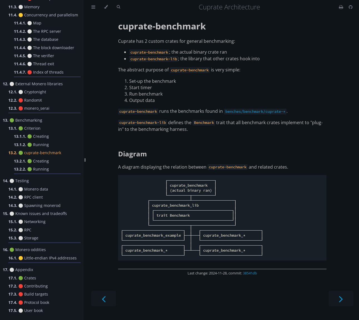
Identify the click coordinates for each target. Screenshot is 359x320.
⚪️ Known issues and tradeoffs (35, 213)
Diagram (132, 153)
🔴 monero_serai (28, 108)
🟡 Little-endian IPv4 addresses (42, 258)
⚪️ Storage (23, 238)
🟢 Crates (22, 278)
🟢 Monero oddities (24, 249)
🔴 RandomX (25, 100)
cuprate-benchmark (162, 26)
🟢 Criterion (24, 128)
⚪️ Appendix (18, 269)
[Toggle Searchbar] (118, 7)
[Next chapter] (340, 298)
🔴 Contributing (28, 286)
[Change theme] (106, 7)
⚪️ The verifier (34, 55)
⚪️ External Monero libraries (33, 83)
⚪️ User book (25, 310)
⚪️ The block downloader (44, 47)
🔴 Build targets (28, 294)
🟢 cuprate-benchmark (34, 152)
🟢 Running (31, 144)
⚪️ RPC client (25, 197)
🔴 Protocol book (28, 302)
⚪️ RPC (19, 229)
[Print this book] (341, 7)
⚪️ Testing (16, 180)
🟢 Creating (31, 136)
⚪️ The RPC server (37, 31)
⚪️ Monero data (28, 189)
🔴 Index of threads (39, 72)
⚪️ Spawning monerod (34, 205)
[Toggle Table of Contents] (93, 7)
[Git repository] (350, 7)
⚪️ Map (27, 23)
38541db (250, 273)
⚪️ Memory (23, 6)
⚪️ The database (36, 39)
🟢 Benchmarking (22, 120)
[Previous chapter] (103, 298)
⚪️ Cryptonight (27, 91)
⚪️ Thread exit (34, 63)
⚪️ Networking (27, 221)
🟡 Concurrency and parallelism (43, 15)
